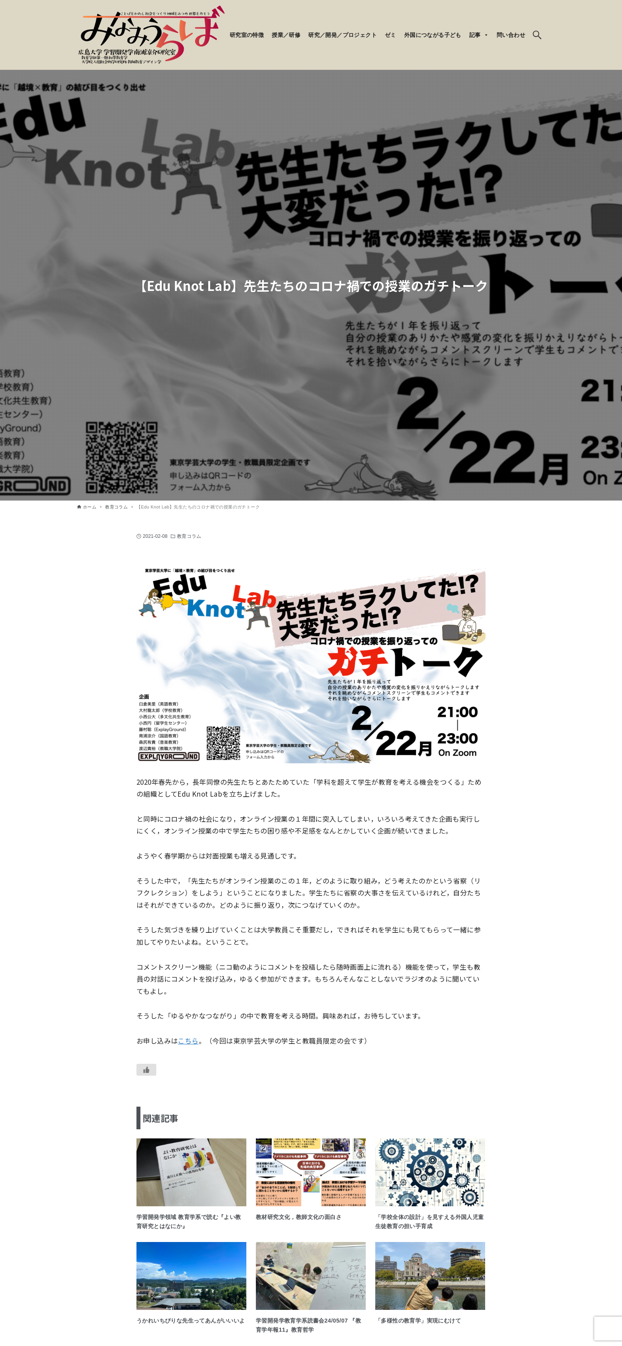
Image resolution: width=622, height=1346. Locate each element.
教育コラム (189, 536)
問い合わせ (511, 35)
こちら (188, 1041)
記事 (479, 35)
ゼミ (390, 35)
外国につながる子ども (432, 35)
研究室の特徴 (247, 35)
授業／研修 (286, 35)
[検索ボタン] (537, 35)
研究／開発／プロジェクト (342, 35)
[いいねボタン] (146, 1070)
